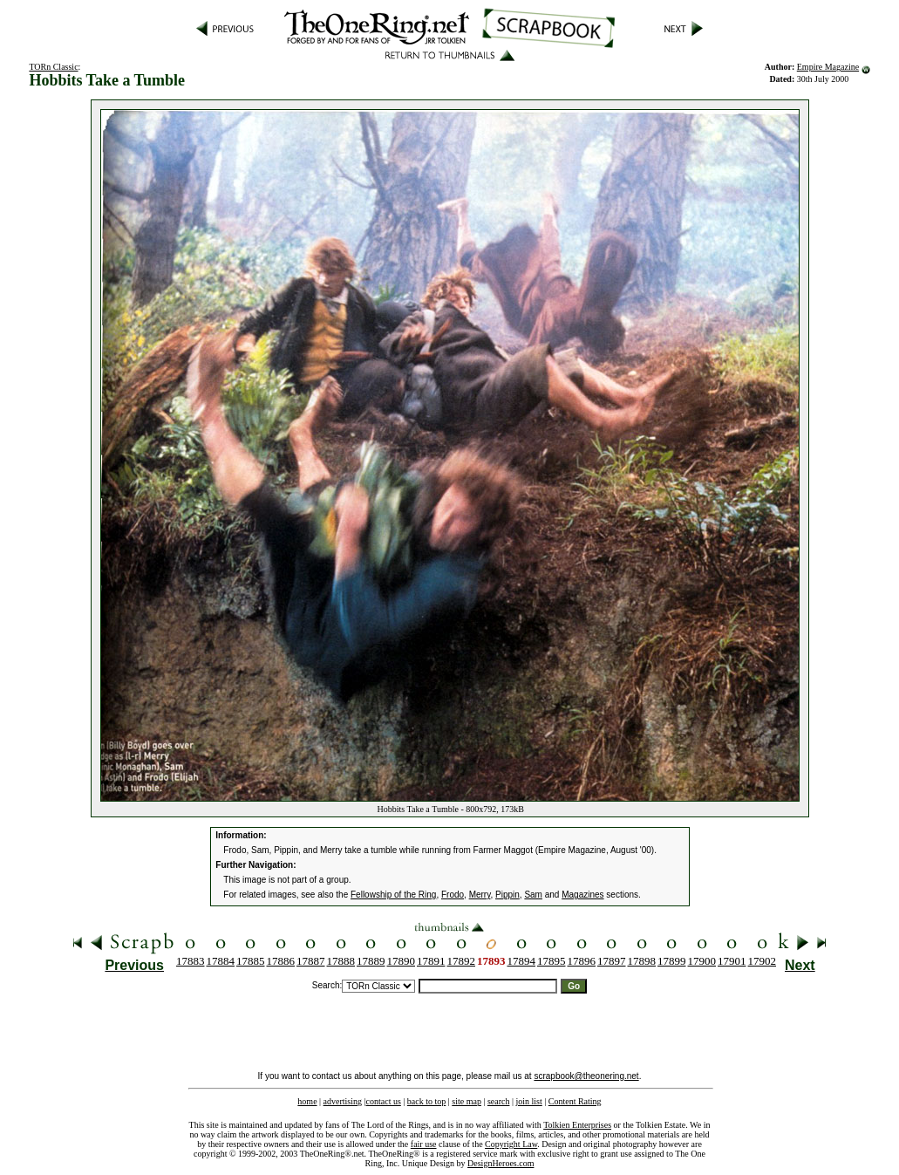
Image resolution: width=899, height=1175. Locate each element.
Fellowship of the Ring (393, 894)
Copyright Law (511, 1144)
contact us (383, 1101)
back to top (426, 1101)
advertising (343, 1101)
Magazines (582, 894)
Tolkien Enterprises (577, 1125)
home (307, 1101)
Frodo (452, 894)
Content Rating (575, 1101)
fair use (424, 1144)
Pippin (507, 894)
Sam (533, 894)
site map (466, 1101)
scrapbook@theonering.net (586, 1076)
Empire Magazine (828, 67)
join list (528, 1101)
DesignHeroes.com (500, 1163)
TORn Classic (53, 67)
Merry (480, 894)
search (498, 1101)
